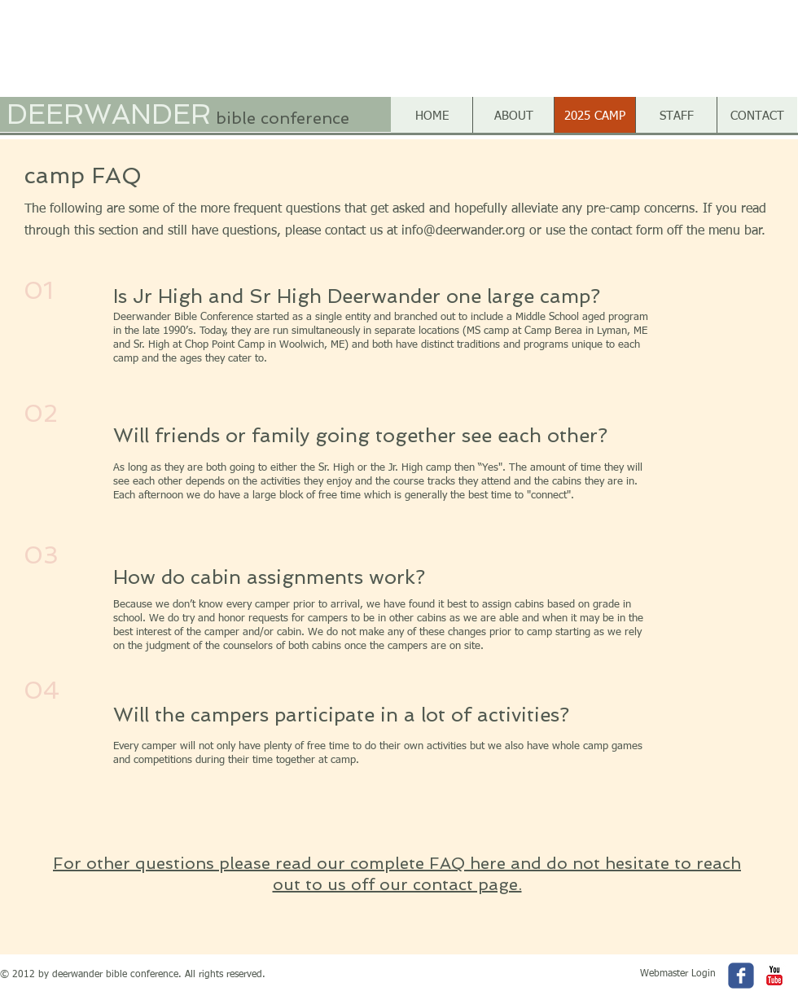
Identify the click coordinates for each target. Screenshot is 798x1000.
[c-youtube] (774, 976)
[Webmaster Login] (678, 975)
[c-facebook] (741, 976)
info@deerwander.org (463, 231)
